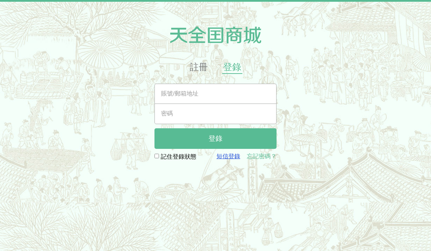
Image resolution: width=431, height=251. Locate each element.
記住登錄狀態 (175, 156)
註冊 (199, 67)
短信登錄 (228, 156)
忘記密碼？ (262, 156)
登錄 (232, 67)
